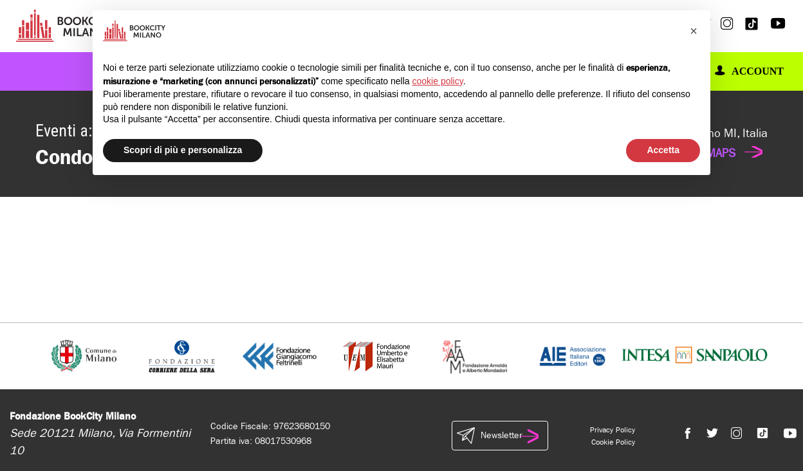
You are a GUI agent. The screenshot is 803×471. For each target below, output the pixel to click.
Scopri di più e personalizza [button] (183, 150)
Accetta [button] (663, 150)
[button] (693, 31)
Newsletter (500, 435)
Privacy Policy (612, 429)
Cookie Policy (613, 442)
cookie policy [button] (437, 81)
